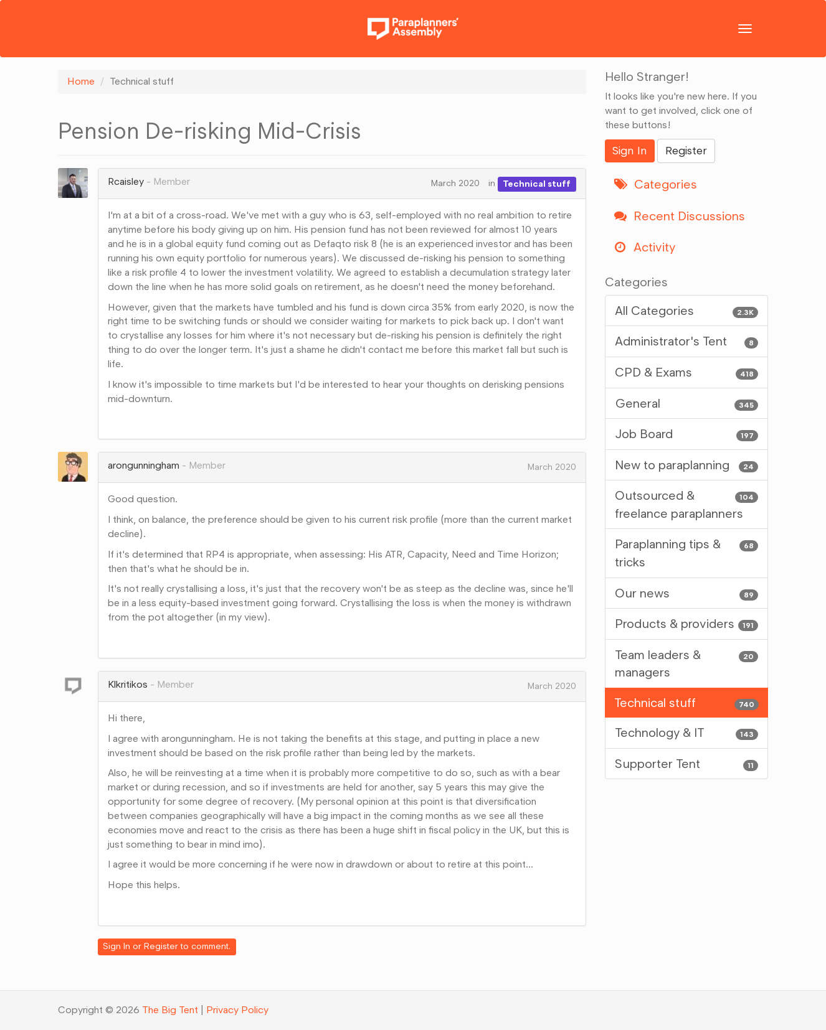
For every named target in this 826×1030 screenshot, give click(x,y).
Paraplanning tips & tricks (687, 552)
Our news (687, 593)
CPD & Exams (687, 372)
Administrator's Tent (687, 341)
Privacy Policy (237, 1010)
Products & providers (687, 624)
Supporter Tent (687, 764)
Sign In (116, 946)
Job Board (687, 434)
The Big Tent (170, 1010)
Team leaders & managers (687, 663)
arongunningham (143, 465)
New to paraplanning (687, 465)
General (687, 404)
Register (161, 946)
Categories (655, 184)
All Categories (687, 311)
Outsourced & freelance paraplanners (687, 504)
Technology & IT (687, 733)
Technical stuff (537, 183)
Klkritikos (128, 684)
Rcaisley (126, 181)
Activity (644, 247)
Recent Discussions (679, 215)
